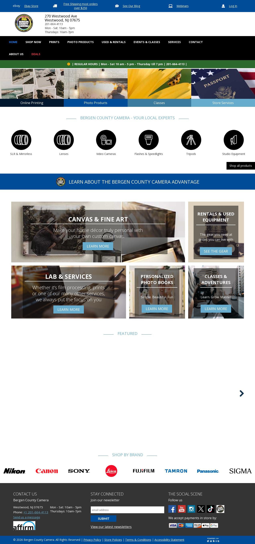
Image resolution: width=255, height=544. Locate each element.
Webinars (183, 6)
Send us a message (26, 517)
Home (13, 42)
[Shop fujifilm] (144, 470)
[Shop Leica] (111, 471)
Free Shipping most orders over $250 (80, 6)
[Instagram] (191, 509)
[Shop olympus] (241, 471)
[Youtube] (182, 509)
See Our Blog (131, 6)
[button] (33, 42)
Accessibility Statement (169, 540)
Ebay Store (31, 6)
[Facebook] (172, 509)
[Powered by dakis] (213, 540)
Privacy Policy (92, 540)
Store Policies (113, 540)
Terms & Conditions (138, 540)
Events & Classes (147, 42)
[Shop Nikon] (14, 471)
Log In (233, 6)
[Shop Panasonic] (208, 471)
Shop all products (241, 166)
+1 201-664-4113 (35, 512)
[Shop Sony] (79, 471)
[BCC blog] (220, 509)
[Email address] (127, 509)
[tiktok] (210, 509)
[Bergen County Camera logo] (24, 23)
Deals (35, 54)
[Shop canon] (47, 471)
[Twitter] (201, 509)
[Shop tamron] (176, 471)
